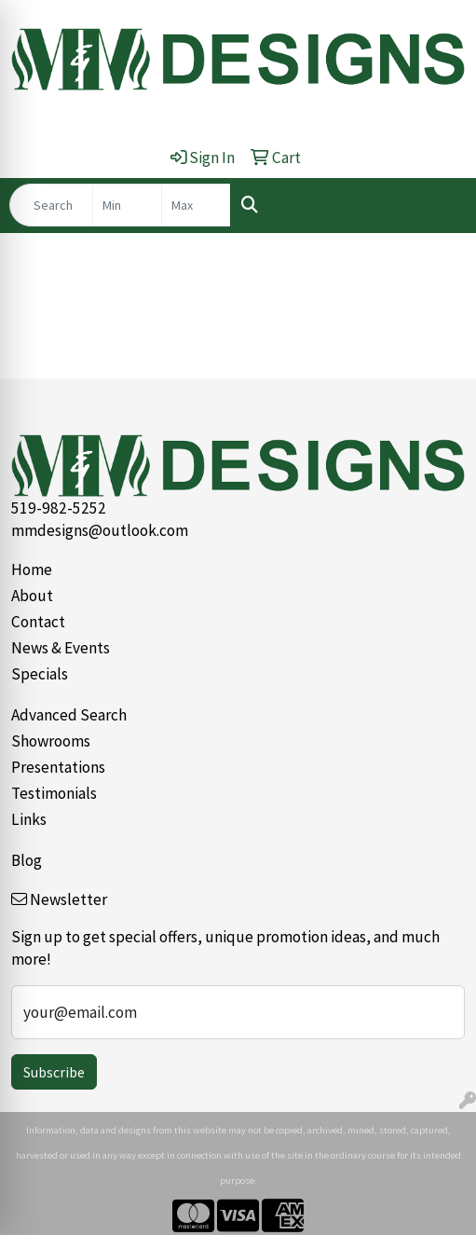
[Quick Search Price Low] (127, 205)
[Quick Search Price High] (196, 205)
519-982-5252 (58, 508)
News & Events (60, 648)
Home (31, 569)
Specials (39, 674)
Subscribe (54, 1072)
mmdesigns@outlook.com (99, 530)
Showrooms (50, 741)
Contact (38, 621)
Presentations (58, 767)
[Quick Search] (51, 205)
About (32, 595)
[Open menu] (438, 205)
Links (29, 819)
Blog (26, 860)
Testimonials (54, 793)
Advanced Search (69, 715)
